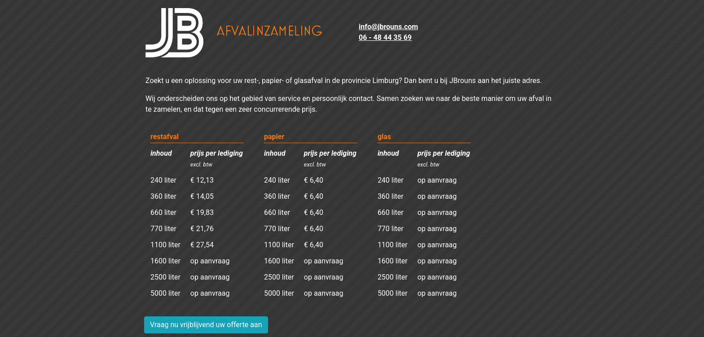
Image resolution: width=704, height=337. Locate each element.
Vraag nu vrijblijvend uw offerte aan (206, 324)
